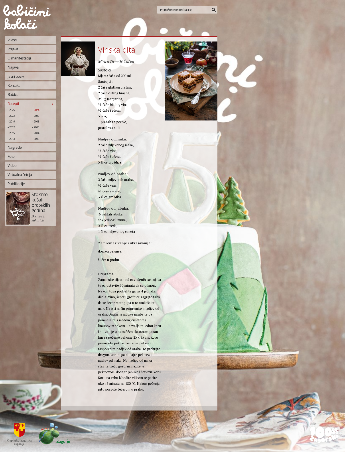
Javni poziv (16, 76)
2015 (12, 133)
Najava (13, 67)
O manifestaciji (19, 58)
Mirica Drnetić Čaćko (116, 61)
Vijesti (12, 39)
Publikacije (16, 183)
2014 (36, 133)
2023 (12, 116)
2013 (12, 139)
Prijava (13, 48)
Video (12, 165)
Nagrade (15, 147)
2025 (12, 110)
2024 (36, 110)
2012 (36, 139)
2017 (12, 127)
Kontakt (14, 85)
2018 (36, 121)
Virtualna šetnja (20, 174)
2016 (36, 127)
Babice (13, 94)
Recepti (13, 103)
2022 (36, 116)
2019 (12, 121)
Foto (11, 156)
